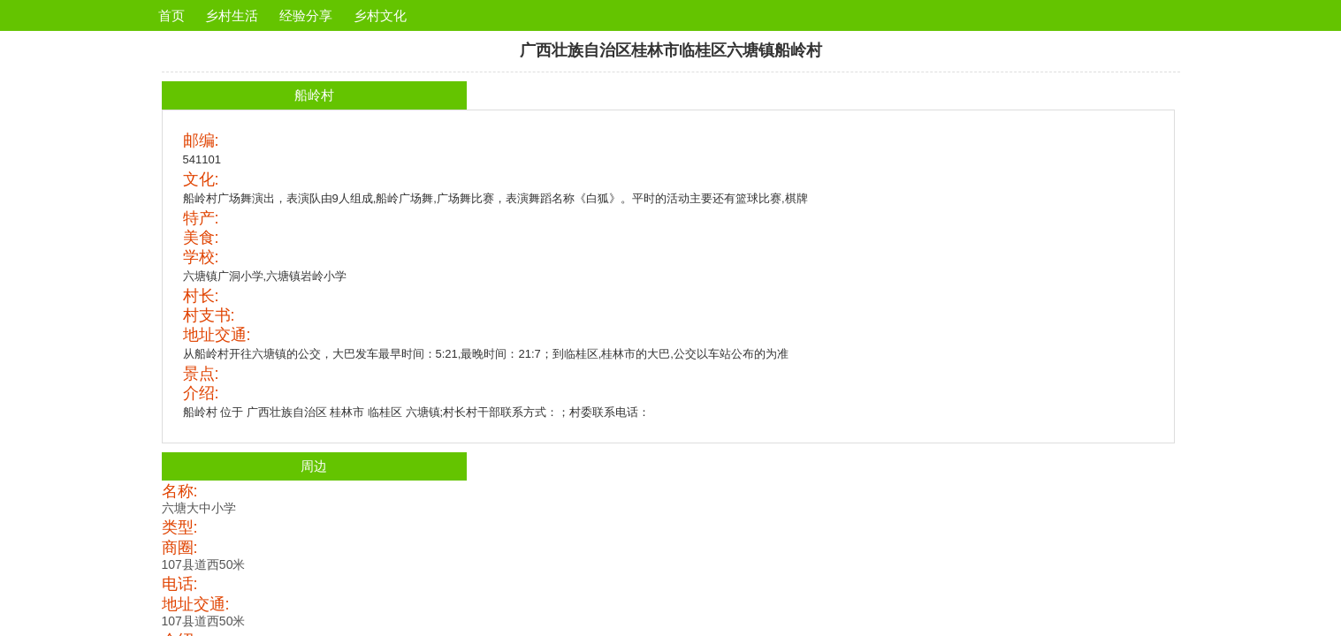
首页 (171, 15)
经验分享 (305, 15)
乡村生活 (231, 15)
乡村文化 (380, 15)
